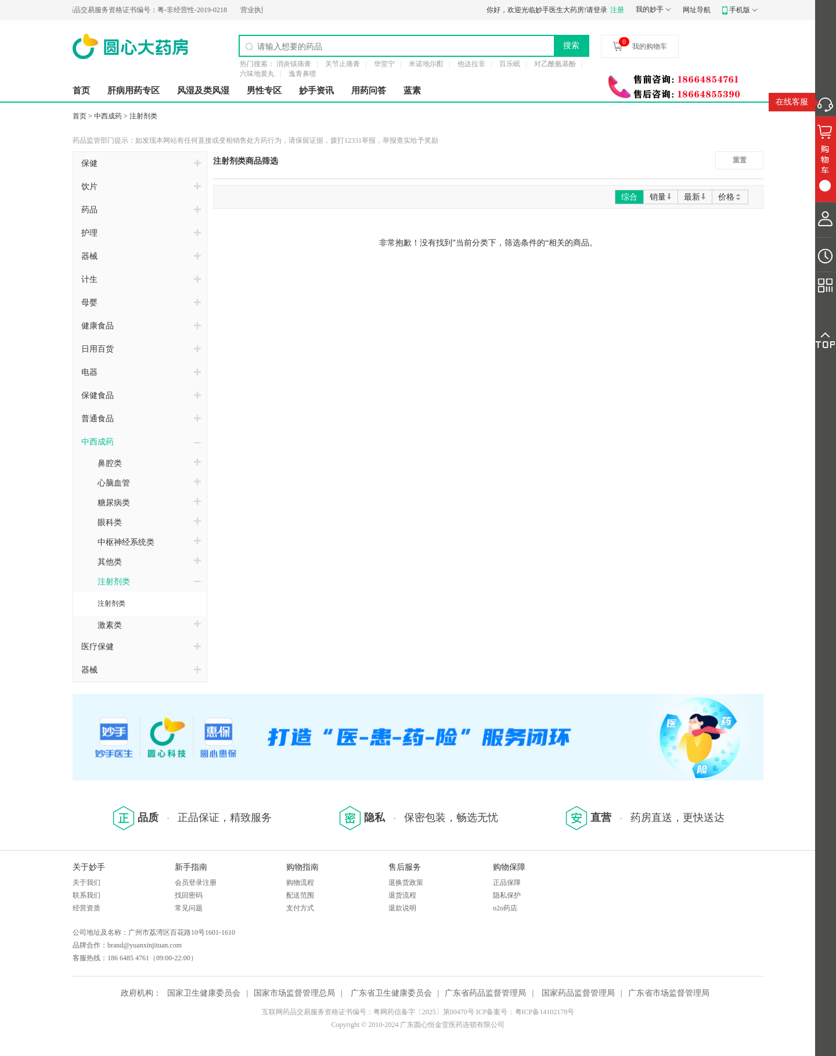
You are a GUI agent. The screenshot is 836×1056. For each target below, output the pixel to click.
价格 (730, 197)
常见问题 (189, 908)
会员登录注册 (196, 882)
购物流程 (300, 882)
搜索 (571, 45)
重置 (740, 160)
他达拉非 (471, 64)
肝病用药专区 (133, 90)
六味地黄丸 (257, 74)
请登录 (596, 10)
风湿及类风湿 (203, 90)
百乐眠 (509, 64)
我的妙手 (650, 9)
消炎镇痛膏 (293, 64)
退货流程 (402, 895)
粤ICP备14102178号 (545, 1012)
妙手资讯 (316, 90)
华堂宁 (384, 64)
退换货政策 (405, 882)
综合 (629, 197)
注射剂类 (143, 116)
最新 (695, 197)
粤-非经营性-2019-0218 (139, 10)
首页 (81, 90)
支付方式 (300, 908)
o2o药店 (505, 908)
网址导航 (697, 10)
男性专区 (264, 90)
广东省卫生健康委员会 (391, 993)
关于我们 (86, 882)
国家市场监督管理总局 (294, 993)
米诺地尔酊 (426, 64)
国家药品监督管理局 (578, 993)
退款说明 (402, 908)
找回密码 (189, 895)
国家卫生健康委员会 (203, 993)
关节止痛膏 (342, 64)
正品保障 (507, 882)
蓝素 (412, 90)
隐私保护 (507, 895)
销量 (661, 197)
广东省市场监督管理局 (668, 993)
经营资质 (86, 908)
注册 (617, 10)
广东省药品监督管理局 (485, 993)
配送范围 (300, 895)
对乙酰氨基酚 (555, 64)
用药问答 (368, 90)
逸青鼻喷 (302, 74)
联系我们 (86, 895)
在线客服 (792, 101)
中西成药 (108, 116)
